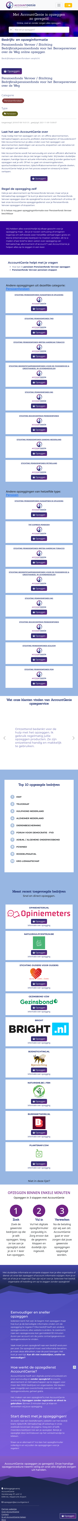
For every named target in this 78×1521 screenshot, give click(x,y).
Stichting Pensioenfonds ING (39, 392)
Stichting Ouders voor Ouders (39, 965)
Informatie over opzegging (39, 925)
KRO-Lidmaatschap (27, 861)
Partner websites (9, 1509)
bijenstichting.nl (39, 1051)
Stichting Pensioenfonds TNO (39, 319)
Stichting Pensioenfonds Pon (39, 669)
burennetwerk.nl (39, 1114)
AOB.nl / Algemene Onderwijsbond (38, 840)
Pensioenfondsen (13, 100)
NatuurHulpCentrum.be (39, 934)
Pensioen (10, 113)
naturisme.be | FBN (39, 1083)
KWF (19, 797)
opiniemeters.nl (39, 908)
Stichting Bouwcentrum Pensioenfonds (39, 416)
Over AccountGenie (10, 1512)
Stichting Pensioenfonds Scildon (39, 646)
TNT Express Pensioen (39, 525)
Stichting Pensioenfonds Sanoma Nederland (39, 440)
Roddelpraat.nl (26, 854)
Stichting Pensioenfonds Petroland (39, 463)
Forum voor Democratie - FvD (35, 832)
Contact (5, 1514)
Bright (39, 1020)
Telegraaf (22, 804)
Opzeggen (12, 71)
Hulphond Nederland (30, 811)
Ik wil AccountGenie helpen (14, 1517)
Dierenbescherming (28, 825)
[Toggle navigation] (59, 5)
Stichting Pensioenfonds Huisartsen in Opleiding (39, 295)
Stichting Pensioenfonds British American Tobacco (39, 342)
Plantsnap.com (39, 1145)
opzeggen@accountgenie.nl (15, 1502)
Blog (4, 1520)
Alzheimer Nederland (30, 818)
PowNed (21, 847)
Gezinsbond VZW (39, 996)
